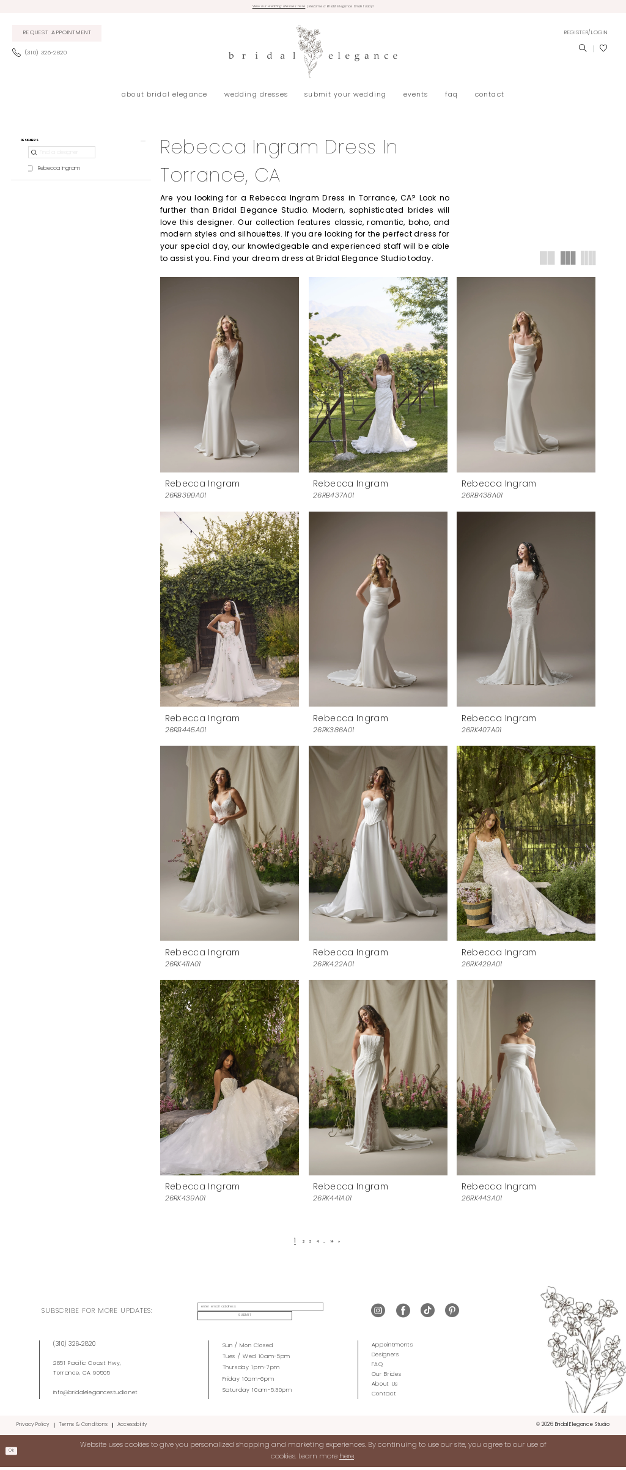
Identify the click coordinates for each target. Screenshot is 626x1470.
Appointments (392, 1347)
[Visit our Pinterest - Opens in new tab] (452, 1314)
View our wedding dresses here (250, 8)
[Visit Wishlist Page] (603, 52)
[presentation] (229, 378)
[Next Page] (354, 1245)
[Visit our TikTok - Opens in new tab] (427, 1314)
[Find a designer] (62, 164)
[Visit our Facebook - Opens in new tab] (403, 1314)
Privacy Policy (33, 1427)
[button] (586, 36)
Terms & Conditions (83, 1427)
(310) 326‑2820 (74, 1347)
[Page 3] (305, 1245)
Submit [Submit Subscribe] (328, 1314)
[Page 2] (293, 1245)
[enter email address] (249, 1314)
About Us (385, 1386)
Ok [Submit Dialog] (16, 1453)
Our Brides (387, 1377)
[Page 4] (317, 1245)
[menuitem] (57, 37)
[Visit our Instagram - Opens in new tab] (378, 1314)
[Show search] (582, 52)
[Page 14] (341, 1245)
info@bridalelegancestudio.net (95, 1395)
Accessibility (132, 1427)
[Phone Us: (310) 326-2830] (43, 57)
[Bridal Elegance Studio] (313, 55)
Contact (384, 1396)
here (346, 1459)
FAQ (377, 1367)
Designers (385, 1357)
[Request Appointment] (57, 37)
